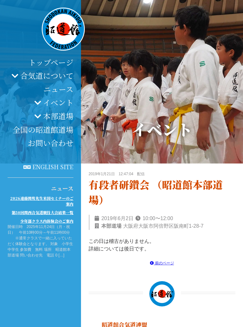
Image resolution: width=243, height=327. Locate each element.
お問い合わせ (50, 142)
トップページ (50, 62)
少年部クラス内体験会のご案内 (46, 221)
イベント (58, 102)
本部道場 (58, 115)
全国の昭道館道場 (43, 129)
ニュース (58, 89)
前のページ (162, 263)
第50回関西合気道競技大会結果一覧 (42, 212)
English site (52, 167)
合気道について (46, 75)
